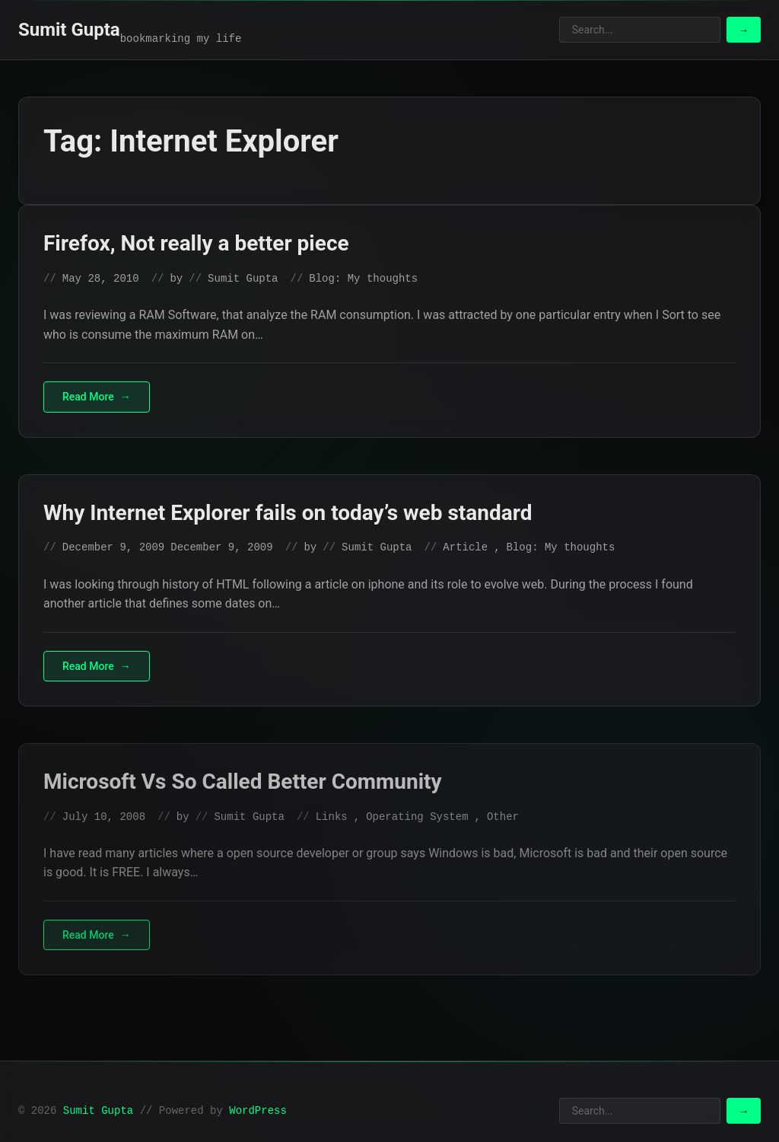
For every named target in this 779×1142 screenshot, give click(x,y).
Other (503, 817)
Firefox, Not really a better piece (196, 243)
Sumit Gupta (69, 29)
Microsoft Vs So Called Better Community (242, 781)
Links (332, 817)
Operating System (417, 817)
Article (465, 547)
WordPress (258, 1111)
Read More (88, 397)
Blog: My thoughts (363, 279)
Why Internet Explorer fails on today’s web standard (287, 512)
